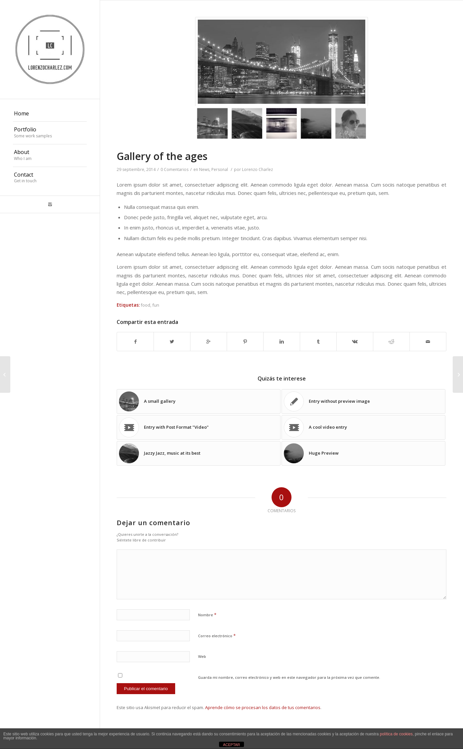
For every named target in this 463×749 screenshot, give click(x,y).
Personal (219, 169)
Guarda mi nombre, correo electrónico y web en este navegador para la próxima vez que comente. (289, 677)
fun (155, 305)
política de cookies (396, 734)
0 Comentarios (174, 169)
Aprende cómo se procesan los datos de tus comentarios (262, 707)
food (145, 305)
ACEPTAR (231, 745)
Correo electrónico (217, 636)
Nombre (207, 615)
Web (202, 656)
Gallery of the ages (162, 156)
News (204, 169)
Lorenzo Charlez (257, 169)
